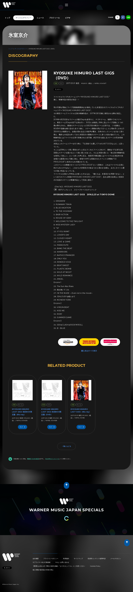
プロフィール (54, 18)
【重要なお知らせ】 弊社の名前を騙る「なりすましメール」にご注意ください (59, 566)
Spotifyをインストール (52, 459)
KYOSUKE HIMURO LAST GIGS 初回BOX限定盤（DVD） (51, 412)
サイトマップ (78, 558)
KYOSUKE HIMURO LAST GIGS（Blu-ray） (81, 410)
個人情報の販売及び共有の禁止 (43, 570)
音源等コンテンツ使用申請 (97, 558)
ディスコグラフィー (23, 18)
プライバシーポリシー (50, 558)
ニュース (40, 18)
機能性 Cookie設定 (33, 459)
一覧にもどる (66, 446)
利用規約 (66, 558)
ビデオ (67, 18)
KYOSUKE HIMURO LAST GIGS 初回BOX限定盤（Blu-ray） (22, 412)
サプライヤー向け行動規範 (42, 562)
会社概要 (36, 558)
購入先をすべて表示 (89, 351)
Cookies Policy (95, 566)
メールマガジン (115, 558)
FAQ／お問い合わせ (62, 562)
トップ (7, 18)
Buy (23, 427)
